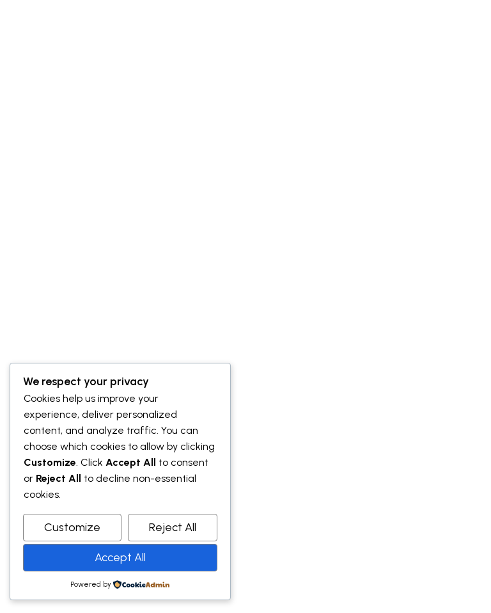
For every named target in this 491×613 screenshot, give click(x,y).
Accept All (120, 557)
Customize (72, 527)
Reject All (172, 527)
